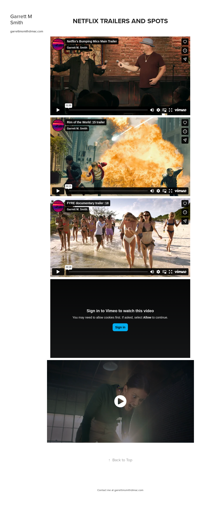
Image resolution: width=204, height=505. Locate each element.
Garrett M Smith (21, 19)
